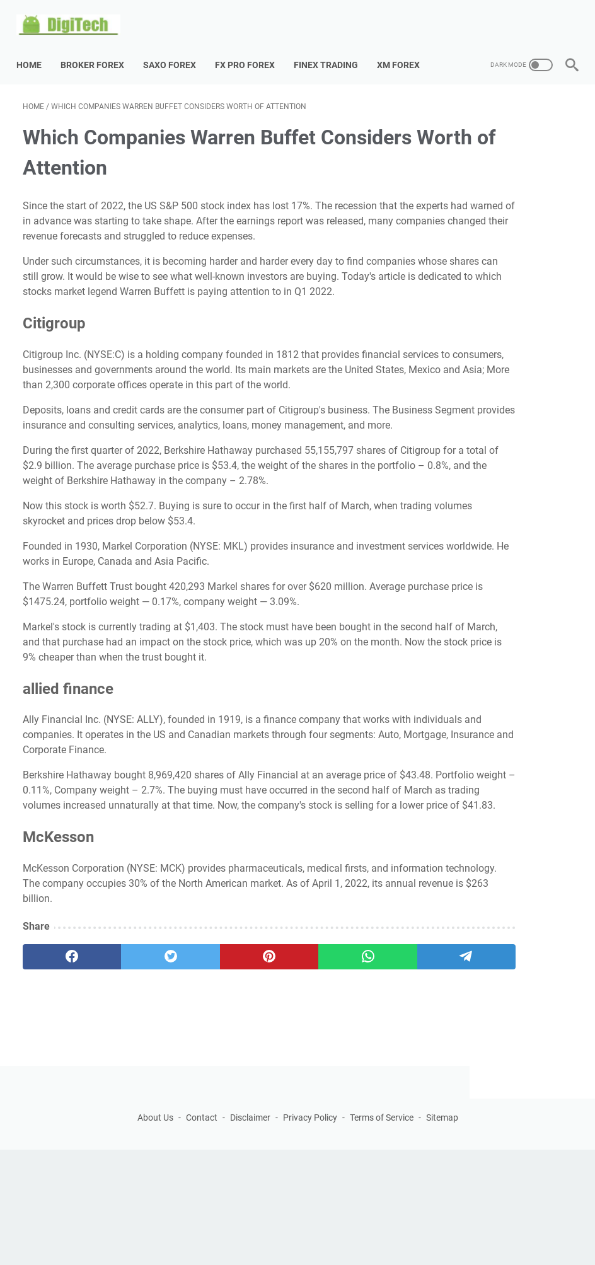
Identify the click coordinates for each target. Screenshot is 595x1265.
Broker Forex (98, 50)
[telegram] (351, 1099)
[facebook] (59, 1099)
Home (35, 50)
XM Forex (404, 50)
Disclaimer (250, 1233)
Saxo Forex (175, 50)
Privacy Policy (310, 1233)
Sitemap (442, 1233)
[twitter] (132, 1099)
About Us (155, 1233)
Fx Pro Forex (251, 50)
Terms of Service (381, 1233)
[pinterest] (205, 1099)
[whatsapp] (278, 1099)
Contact (201, 1233)
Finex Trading (332, 50)
